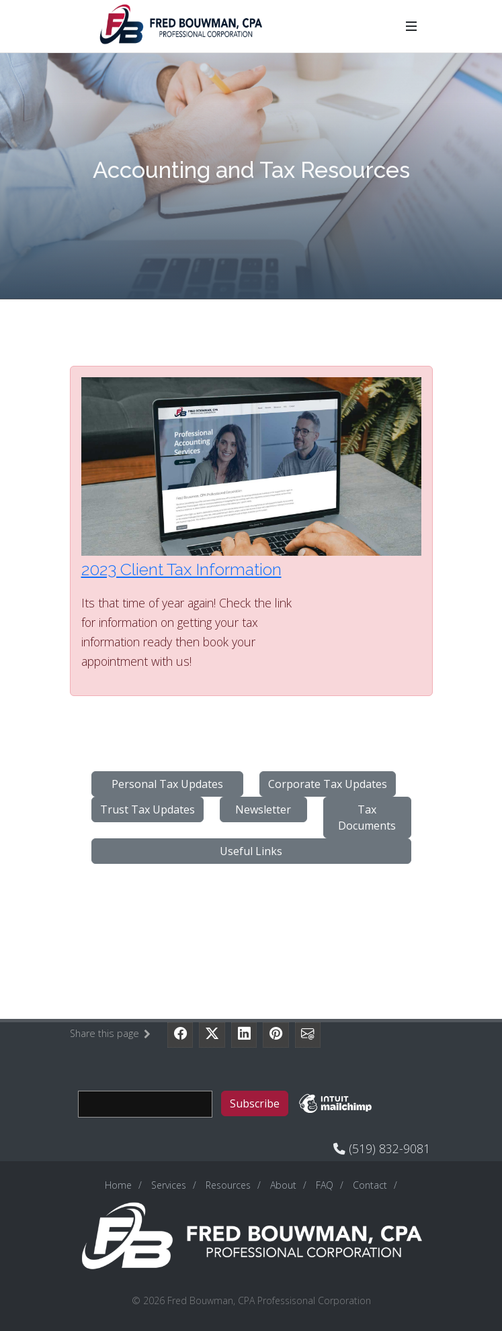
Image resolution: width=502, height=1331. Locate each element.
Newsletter (263, 809)
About (283, 1185)
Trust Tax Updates (147, 809)
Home (118, 1185)
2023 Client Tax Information (181, 569)
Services (168, 1185)
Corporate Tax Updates (327, 784)
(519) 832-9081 (387, 1148)
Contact (370, 1185)
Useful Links (251, 851)
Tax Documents (367, 817)
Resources (228, 1185)
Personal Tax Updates (167, 784)
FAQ (324, 1185)
